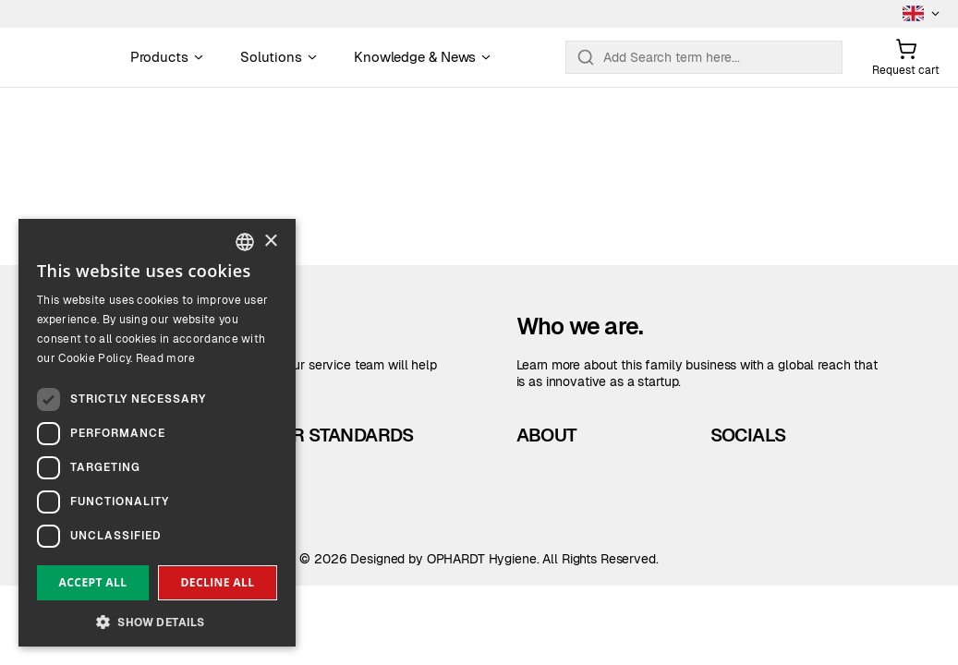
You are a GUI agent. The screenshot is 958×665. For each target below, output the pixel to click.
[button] (157, 620)
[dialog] (157, 433)
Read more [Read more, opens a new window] (166, 358)
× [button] (270, 241)
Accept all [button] (93, 582)
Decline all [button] (218, 582)
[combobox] (245, 242)
